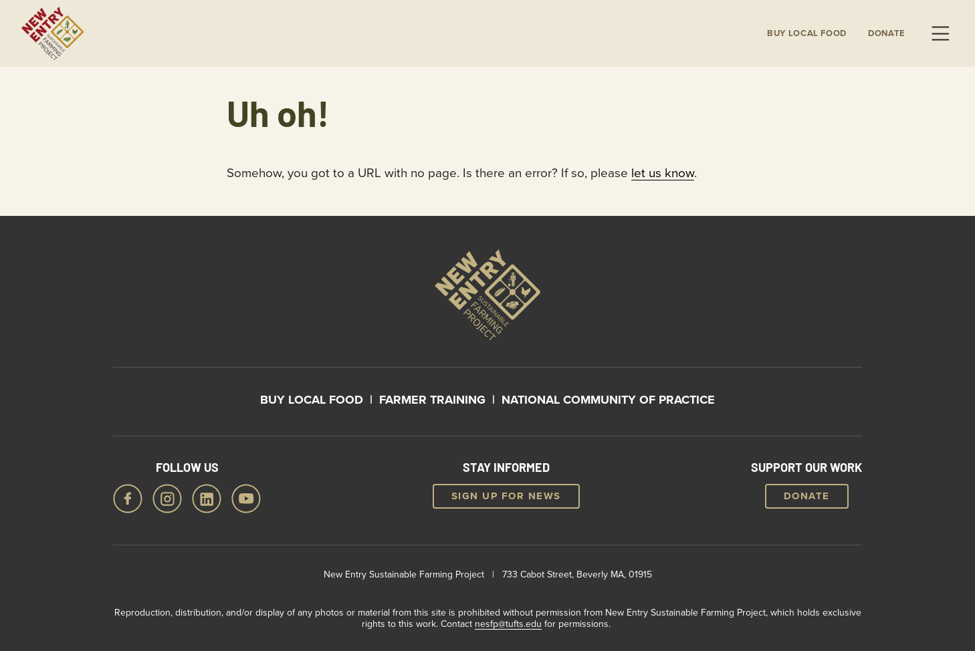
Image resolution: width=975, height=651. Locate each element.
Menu (940, 33)
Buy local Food (807, 33)
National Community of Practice (608, 399)
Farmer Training (432, 399)
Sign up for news (506, 496)
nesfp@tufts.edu (508, 623)
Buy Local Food (311, 399)
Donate (886, 33)
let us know (662, 172)
